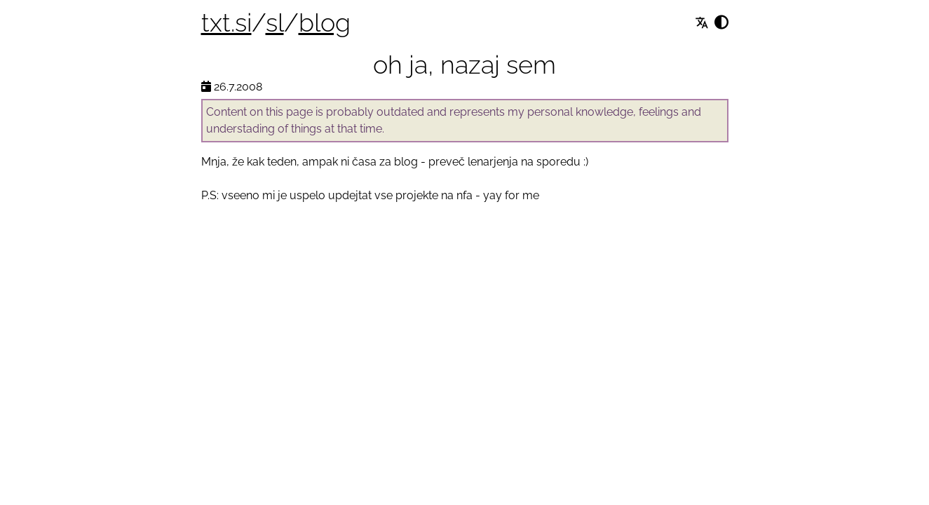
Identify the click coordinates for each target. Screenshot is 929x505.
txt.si (226, 22)
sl (275, 22)
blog (325, 22)
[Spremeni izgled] (721, 22)
